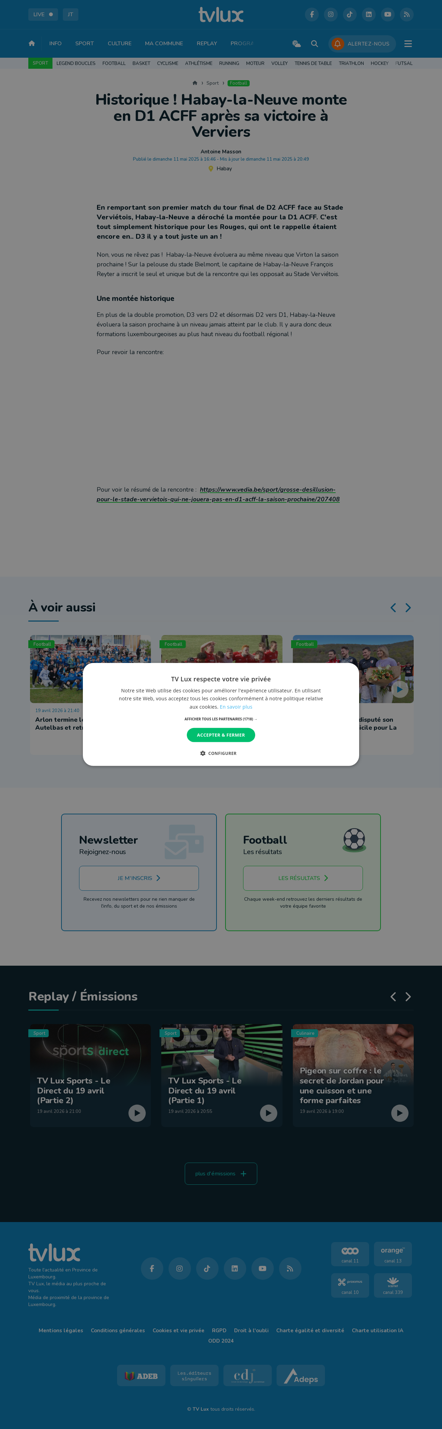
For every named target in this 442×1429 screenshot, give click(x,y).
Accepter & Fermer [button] (221, 735)
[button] (221, 719)
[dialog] (221, 714)
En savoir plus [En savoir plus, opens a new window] (236, 706)
